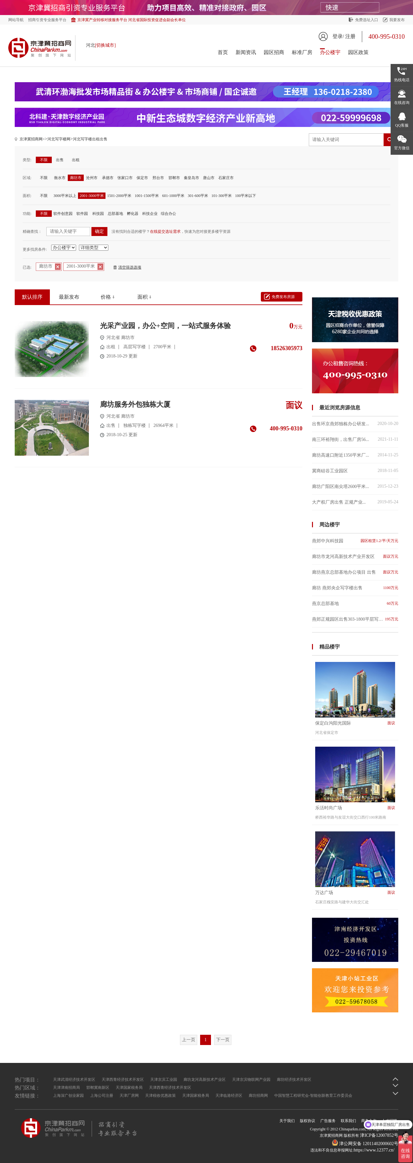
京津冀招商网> (32, 139)
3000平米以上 (64, 195)
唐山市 (208, 178)
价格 (106, 297)
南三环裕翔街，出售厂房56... (355, 439)
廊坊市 (76, 178)
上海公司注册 (101, 1095)
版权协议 (307, 1121)
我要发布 (397, 20)
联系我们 (348, 1121)
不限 (44, 160)
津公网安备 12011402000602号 (365, 1143)
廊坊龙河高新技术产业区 (204, 1079)
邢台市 (158, 178)
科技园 (98, 213)
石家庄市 (226, 178)
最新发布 (69, 297)
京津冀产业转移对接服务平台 (131, 20)
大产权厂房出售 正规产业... (355, 502)
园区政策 (358, 52)
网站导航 (16, 20)
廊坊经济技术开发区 (294, 1079)
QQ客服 (401, 125)
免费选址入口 (366, 20)
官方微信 (401, 148)
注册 (350, 36)
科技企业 (150, 213)
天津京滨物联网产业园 (251, 1079)
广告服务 (328, 1121)
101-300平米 (221, 195)
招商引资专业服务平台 (47, 20)
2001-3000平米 (92, 195)
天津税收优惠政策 (160, 1095)
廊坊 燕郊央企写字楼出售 (355, 588)
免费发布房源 (283, 297)
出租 (76, 160)
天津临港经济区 (228, 1095)
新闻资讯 (246, 52)
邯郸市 (174, 178)
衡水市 (60, 178)
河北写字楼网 (58, 139)
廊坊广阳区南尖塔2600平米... (355, 486)
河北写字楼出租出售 (90, 139)
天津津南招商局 (66, 1087)
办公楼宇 (330, 52)
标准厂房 (302, 52)
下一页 (223, 1039)
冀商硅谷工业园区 (355, 470)
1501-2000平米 (119, 195)
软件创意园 (63, 213)
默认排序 (32, 297)
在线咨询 (401, 102)
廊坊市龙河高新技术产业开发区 (355, 556)
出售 (60, 160)
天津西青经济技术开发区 (123, 1079)
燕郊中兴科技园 (355, 541)
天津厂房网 (129, 1095)
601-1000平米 (173, 195)
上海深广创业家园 (68, 1095)
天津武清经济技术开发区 (74, 1079)
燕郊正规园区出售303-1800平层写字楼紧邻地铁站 (355, 619)
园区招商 (274, 52)
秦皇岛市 (191, 178)
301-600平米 (198, 195)
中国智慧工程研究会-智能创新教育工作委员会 (313, 1095)
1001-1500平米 (147, 195)
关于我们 (287, 1121)
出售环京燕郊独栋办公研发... (355, 423)
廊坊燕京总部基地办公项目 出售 (355, 572)
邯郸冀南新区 (97, 1087)
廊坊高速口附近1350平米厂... (355, 455)
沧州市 (91, 178)
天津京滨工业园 (163, 1079)
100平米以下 (245, 195)
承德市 (107, 178)
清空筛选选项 (129, 267)
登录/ (338, 36)
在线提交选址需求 (165, 231)
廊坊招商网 (258, 1095)
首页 (223, 52)
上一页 (188, 1039)
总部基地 (115, 213)
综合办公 (168, 213)
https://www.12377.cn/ (374, 1150)
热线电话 (401, 80)
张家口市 (125, 178)
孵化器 (132, 213)
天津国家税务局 (129, 1087)
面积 (142, 297)
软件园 (82, 213)
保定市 (142, 178)
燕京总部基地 (355, 603)
